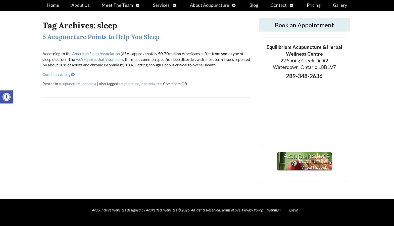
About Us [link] (80, 5)
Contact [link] (279, 5)
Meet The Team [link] (117, 5)
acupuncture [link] (129, 84)
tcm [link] (159, 84)
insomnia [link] (148, 84)
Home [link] (53, 5)
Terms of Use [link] (231, 210)
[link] (6, 96)
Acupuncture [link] (69, 84)
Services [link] (161, 5)
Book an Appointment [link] (304, 25)
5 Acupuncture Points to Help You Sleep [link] (101, 37)
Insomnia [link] (88, 84)
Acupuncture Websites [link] (109, 210)
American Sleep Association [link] (95, 53)
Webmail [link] (273, 210)
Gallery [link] (340, 5)
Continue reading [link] (58, 74)
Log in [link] (293, 210)
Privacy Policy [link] (252, 210)
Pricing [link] (314, 5)
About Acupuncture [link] (209, 5)
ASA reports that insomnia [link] (98, 59)
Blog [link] (253, 5)
